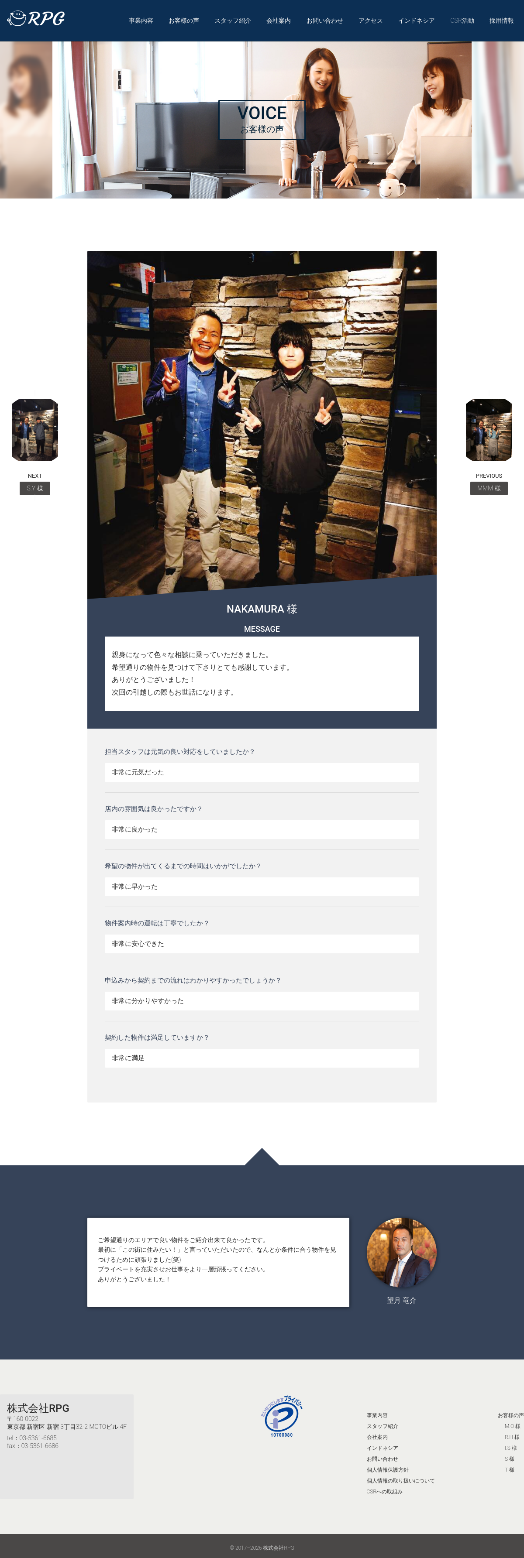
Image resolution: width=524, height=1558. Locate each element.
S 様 (509, 1455)
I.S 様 (511, 1444)
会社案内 (279, 18)
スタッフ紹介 (233, 18)
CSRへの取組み (385, 1487)
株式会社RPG (38, 1404)
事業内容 (141, 18)
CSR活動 (462, 18)
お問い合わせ (325, 18)
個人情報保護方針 (388, 1465)
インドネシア (416, 18)
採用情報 (501, 18)
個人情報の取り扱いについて (401, 1476)
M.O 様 (513, 1422)
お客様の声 (184, 18)
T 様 (509, 1465)
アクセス (371, 18)
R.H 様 (512, 1433)
